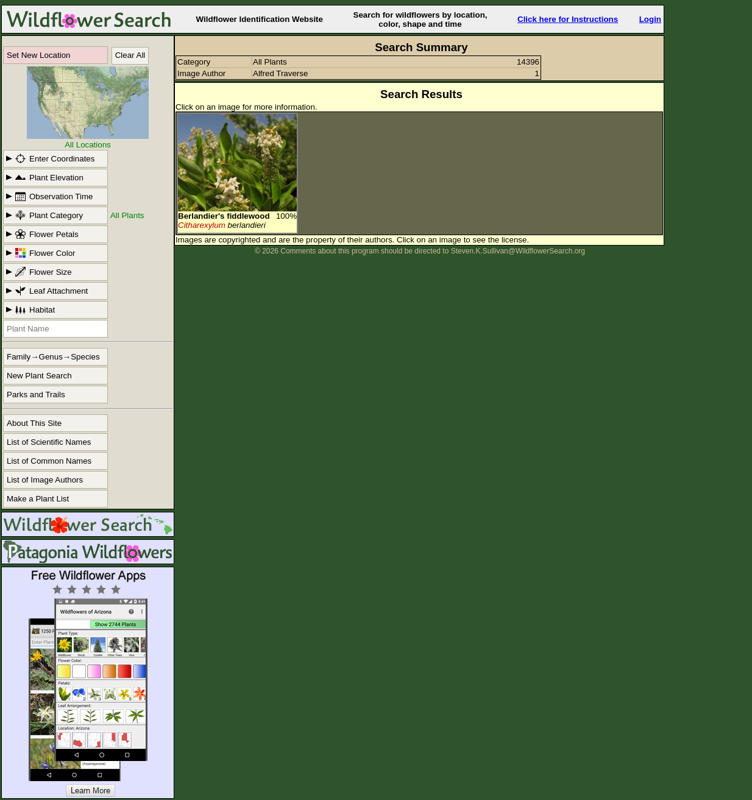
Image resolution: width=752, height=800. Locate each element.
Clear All (130, 55)
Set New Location (38, 55)
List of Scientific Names (49, 442)
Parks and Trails (36, 394)
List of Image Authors (45, 479)
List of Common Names (49, 460)
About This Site (34, 423)
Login (650, 19)
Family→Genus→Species (53, 356)
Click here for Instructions (567, 19)
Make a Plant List (38, 498)
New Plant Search (39, 375)
